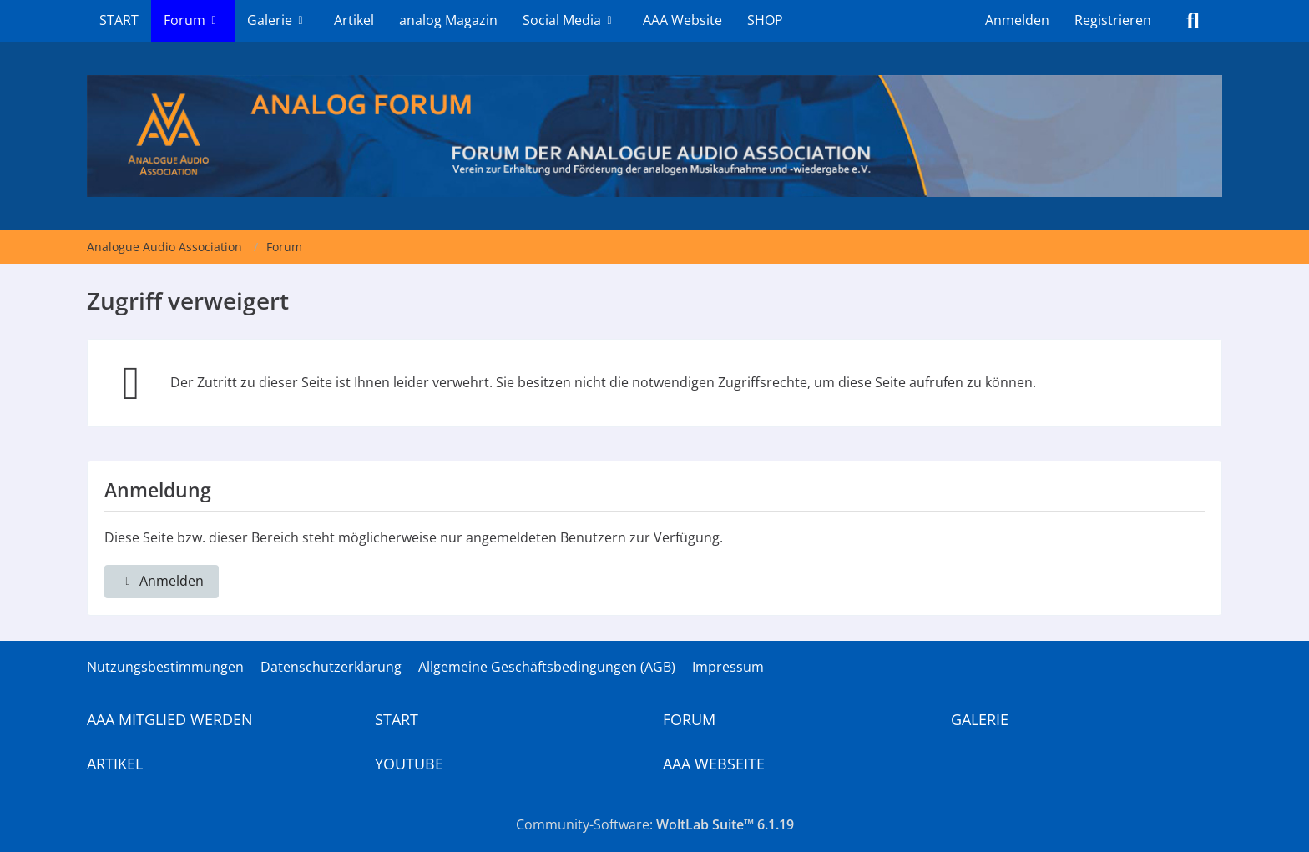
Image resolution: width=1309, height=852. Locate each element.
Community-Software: (655, 824)
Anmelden (1017, 20)
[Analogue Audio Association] (654, 136)
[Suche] (1193, 21)
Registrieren (1112, 20)
